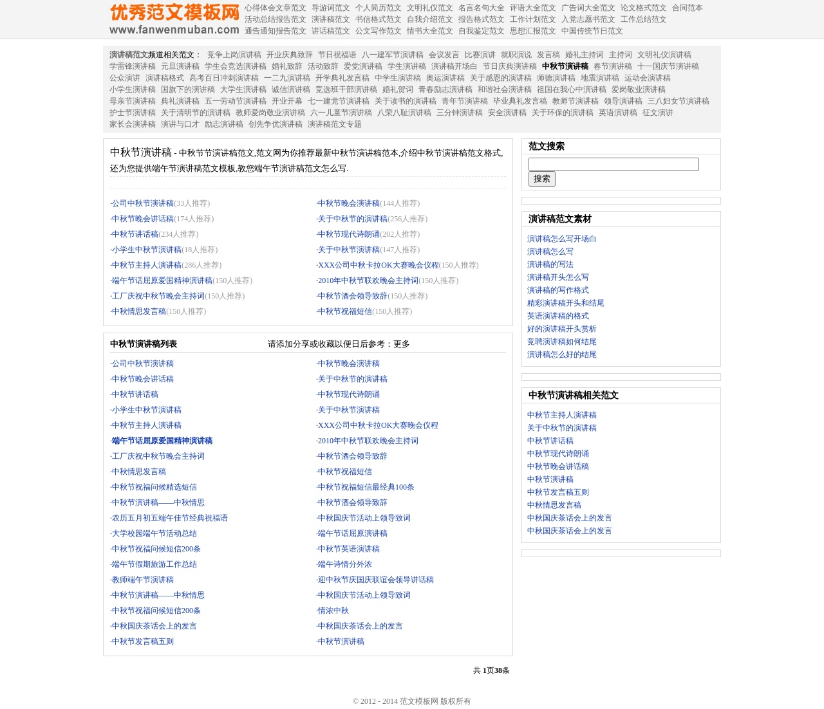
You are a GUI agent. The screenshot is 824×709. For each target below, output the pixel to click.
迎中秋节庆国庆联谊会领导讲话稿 (376, 579)
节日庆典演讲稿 (510, 66)
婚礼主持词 (584, 54)
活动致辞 (323, 66)
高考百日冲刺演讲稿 (224, 77)
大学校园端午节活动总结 (154, 533)
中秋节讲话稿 (135, 234)
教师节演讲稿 (575, 101)
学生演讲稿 (407, 66)
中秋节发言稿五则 (143, 641)
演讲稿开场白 (454, 66)
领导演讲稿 (623, 101)
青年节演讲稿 (465, 101)
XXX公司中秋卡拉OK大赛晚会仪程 (378, 265)
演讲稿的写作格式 (558, 290)
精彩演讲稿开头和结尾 (565, 303)
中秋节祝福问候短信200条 (156, 548)
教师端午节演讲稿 (143, 579)
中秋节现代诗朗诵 (349, 234)
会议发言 (444, 54)
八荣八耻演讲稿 (404, 112)
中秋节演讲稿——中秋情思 (158, 502)
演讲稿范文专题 (335, 124)
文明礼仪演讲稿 (664, 54)
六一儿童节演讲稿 (341, 112)
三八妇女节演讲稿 (678, 101)
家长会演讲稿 (132, 124)
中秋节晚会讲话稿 (143, 218)
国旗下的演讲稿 (188, 89)
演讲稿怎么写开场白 (562, 238)
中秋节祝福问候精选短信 (154, 487)
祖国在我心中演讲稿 (571, 89)
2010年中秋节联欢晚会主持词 (368, 280)
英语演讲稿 (618, 112)
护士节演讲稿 (132, 112)
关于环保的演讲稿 (563, 112)
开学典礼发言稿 (342, 77)
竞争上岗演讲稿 (234, 54)
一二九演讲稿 (287, 77)
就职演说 (516, 54)
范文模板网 (174, 19)
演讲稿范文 (128, 54)
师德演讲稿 (556, 77)
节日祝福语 (337, 54)
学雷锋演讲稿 (132, 66)
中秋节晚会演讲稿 (349, 203)
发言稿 (548, 54)
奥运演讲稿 (445, 77)
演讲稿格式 (164, 77)
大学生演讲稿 (243, 89)
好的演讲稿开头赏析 (562, 328)
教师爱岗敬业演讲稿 (270, 112)
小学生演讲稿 (132, 89)
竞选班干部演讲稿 (346, 89)
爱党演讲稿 (363, 66)
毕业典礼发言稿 (520, 101)
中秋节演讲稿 (565, 66)
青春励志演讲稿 (445, 89)
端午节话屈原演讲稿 (353, 533)
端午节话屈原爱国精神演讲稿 (162, 280)
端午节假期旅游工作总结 (154, 564)
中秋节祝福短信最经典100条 (366, 487)
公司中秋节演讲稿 (143, 203)
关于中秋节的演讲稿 (353, 218)
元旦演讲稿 (180, 66)
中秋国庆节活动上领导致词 (364, 517)
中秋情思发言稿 (139, 311)
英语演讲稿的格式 (558, 315)
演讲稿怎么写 (550, 251)
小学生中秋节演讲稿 (147, 249)
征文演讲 (657, 112)
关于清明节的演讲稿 (195, 112)
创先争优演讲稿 (275, 124)
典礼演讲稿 (180, 101)
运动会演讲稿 (647, 77)
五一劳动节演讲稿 (236, 101)
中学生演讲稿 (398, 77)
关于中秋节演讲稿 (349, 249)
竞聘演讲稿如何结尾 (562, 341)
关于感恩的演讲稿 (501, 77)
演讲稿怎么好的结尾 (562, 354)
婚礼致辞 (287, 66)
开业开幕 (287, 101)
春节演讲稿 (613, 66)
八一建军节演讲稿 (393, 54)
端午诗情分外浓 (345, 564)
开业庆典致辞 (290, 54)
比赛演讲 (480, 54)
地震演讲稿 (600, 77)
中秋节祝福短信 (345, 311)
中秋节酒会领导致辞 (353, 295)
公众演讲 (124, 77)
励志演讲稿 (224, 124)
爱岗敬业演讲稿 (639, 89)
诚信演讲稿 (291, 89)
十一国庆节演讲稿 (668, 66)
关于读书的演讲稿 (405, 101)
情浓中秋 (333, 610)
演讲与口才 (180, 124)
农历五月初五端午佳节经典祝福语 (170, 517)
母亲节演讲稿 (132, 101)
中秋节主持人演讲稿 (147, 265)
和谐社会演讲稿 (505, 89)
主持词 (620, 54)
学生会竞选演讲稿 (236, 66)
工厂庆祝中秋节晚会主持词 (158, 295)
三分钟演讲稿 (459, 112)
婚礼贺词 (397, 89)
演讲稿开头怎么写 (558, 277)
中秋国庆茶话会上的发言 (154, 626)
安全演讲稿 (507, 112)
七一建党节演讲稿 (339, 101)
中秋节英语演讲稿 (349, 548)
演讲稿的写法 (550, 264)
